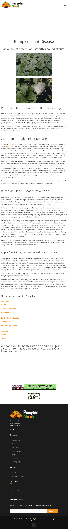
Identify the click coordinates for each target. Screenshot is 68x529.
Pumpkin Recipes (17, 473)
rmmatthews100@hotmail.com (24, 430)
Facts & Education (17, 451)
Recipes (14, 454)
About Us (14, 486)
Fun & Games (16, 447)
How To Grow (16, 440)
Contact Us (15, 490)
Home (14, 493)
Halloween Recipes (17, 476)
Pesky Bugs (9, 146)
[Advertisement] (39, 22)
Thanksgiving (16, 461)
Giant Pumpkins (16, 444)
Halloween (15, 458)
